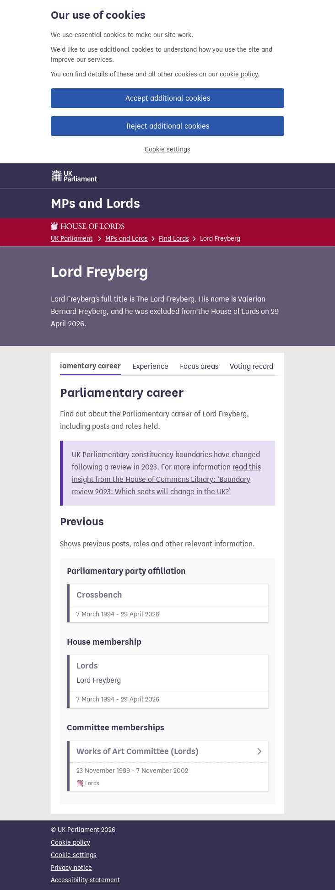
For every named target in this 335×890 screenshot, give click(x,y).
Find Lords (174, 239)
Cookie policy (70, 843)
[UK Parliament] (74, 176)
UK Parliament (71, 239)
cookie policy (239, 74)
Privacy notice (71, 868)
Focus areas (199, 366)
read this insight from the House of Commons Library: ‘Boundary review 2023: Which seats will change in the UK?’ (166, 479)
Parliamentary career (83, 366)
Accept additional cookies (167, 98)
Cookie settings (167, 149)
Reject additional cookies (167, 126)
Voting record (251, 366)
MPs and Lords (95, 203)
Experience (150, 366)
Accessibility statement (85, 880)
